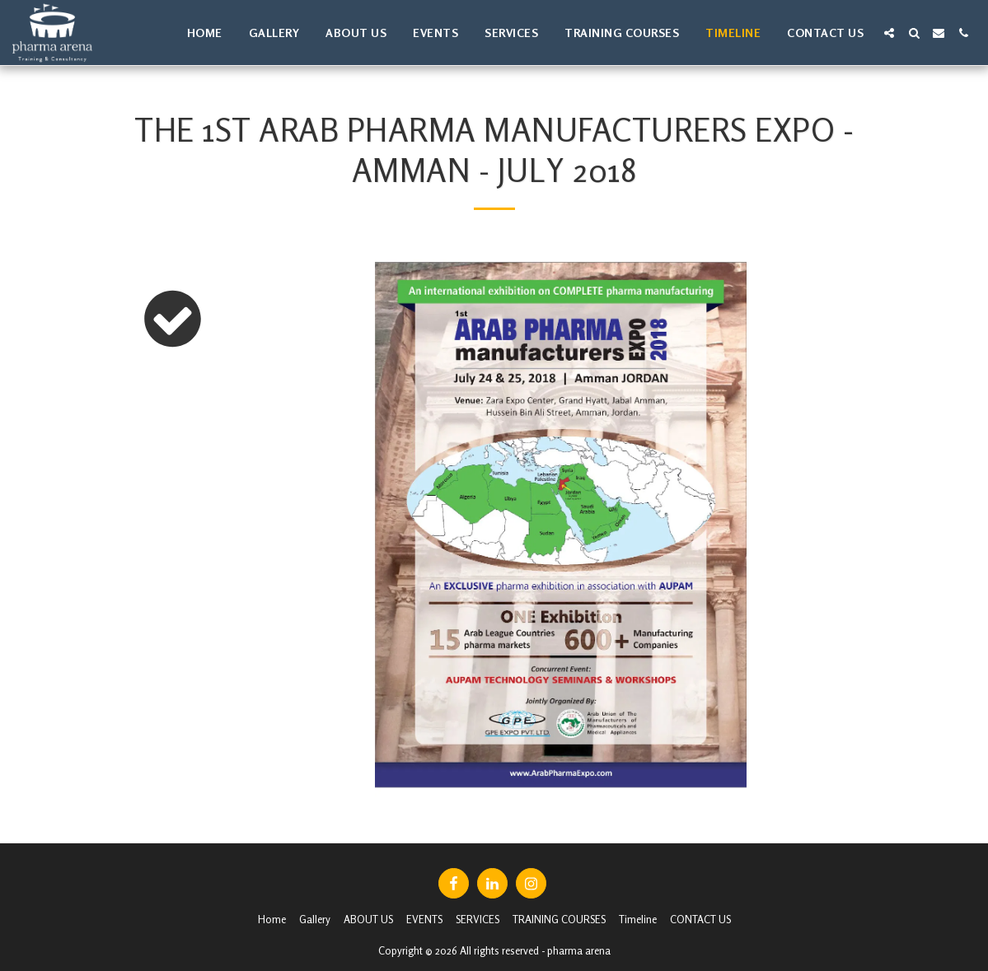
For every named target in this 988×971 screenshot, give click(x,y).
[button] (889, 33)
